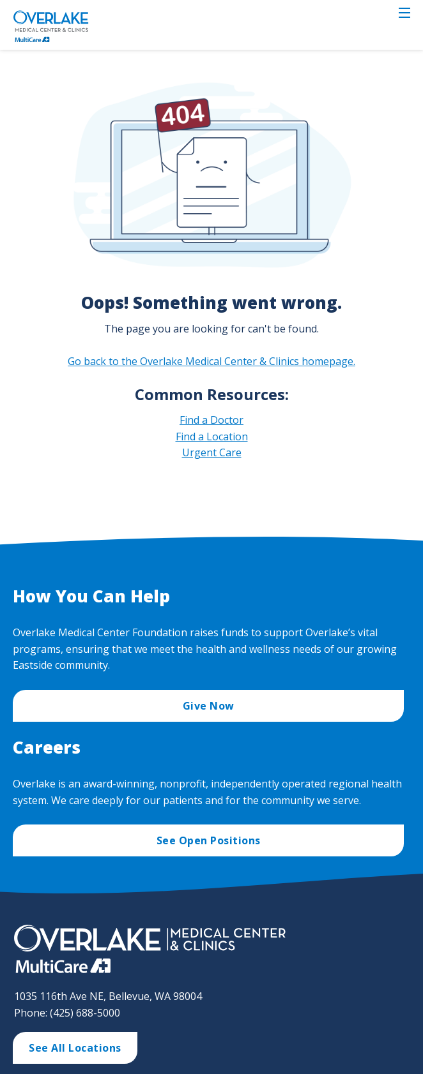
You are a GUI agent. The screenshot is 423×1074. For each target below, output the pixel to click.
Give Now (209, 706)
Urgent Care (212, 452)
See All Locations (75, 1048)
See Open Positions (209, 840)
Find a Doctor (211, 420)
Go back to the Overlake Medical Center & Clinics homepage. (211, 361)
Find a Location (212, 436)
